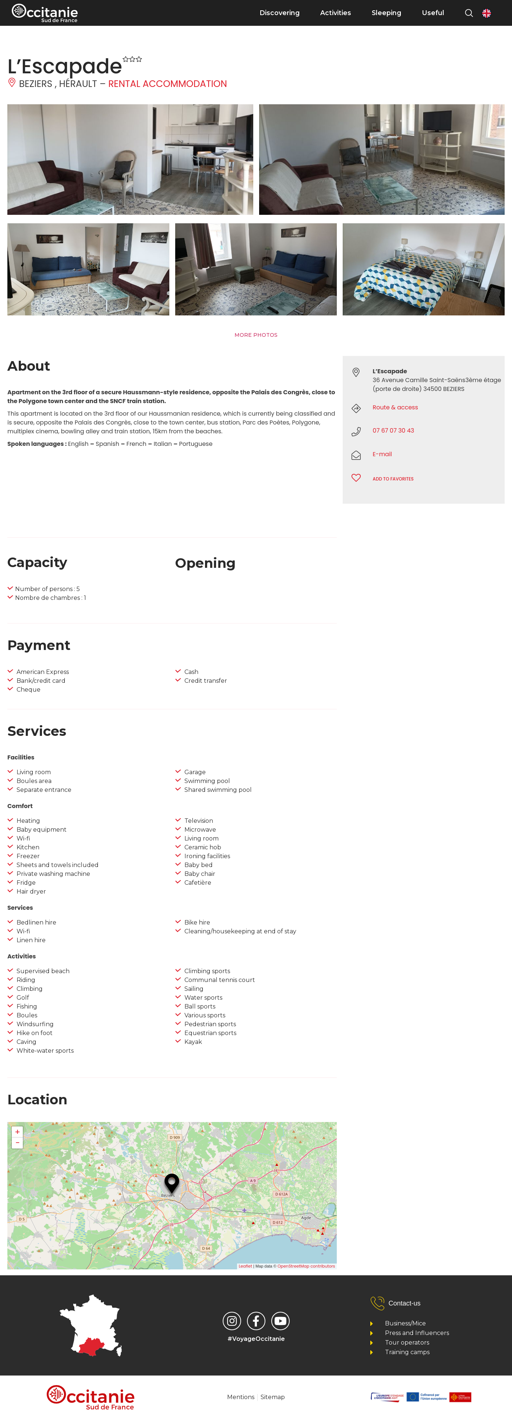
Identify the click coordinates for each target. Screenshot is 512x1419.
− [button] (17, 1143)
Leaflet (245, 1266)
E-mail (382, 454)
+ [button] (17, 1131)
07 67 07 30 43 (393, 430)
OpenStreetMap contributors (306, 1266)
